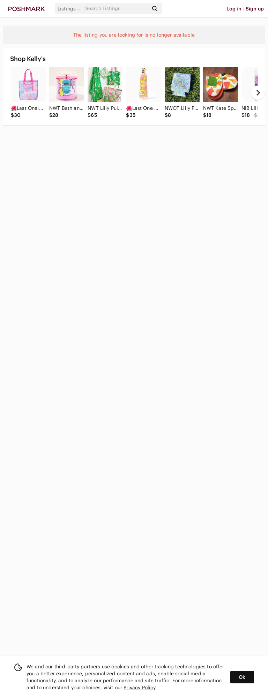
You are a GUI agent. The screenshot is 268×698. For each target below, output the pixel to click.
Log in (233, 9)
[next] (258, 93)
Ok (242, 677)
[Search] (116, 8)
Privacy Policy (139, 687)
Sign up (255, 9)
